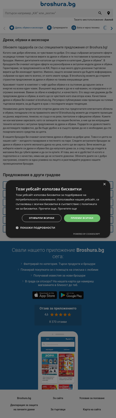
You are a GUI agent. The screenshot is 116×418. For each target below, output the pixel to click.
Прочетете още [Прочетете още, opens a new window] (68, 208)
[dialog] (58, 209)
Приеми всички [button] (81, 218)
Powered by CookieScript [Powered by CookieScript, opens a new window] (86, 234)
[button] (35, 228)
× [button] (104, 184)
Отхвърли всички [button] (39, 218)
